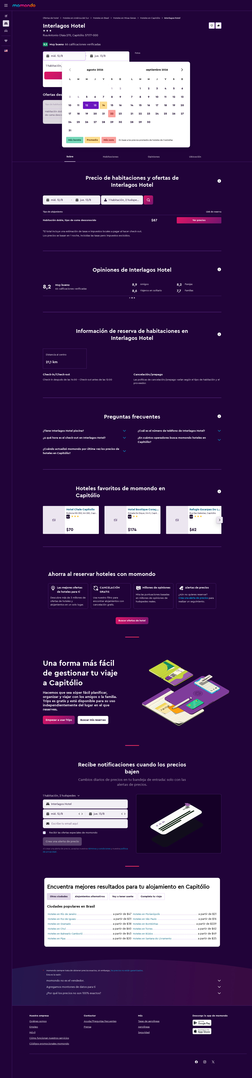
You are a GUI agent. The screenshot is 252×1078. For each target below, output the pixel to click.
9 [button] (120, 96)
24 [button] (69, 122)
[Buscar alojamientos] (5, 23)
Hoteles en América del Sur (76, 18)
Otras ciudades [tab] (59, 896)
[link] (132, 620)
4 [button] (78, 96)
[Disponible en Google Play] (201, 1023)
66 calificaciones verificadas (83, 44)
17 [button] (70, 113)
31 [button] (70, 130)
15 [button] (112, 105)
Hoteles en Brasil (101, 18)
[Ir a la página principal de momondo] (24, 5)
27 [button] (95, 122)
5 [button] (87, 96)
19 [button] (86, 113)
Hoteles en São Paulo (145, 919)
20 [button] (95, 113)
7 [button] (103, 96)
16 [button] (120, 105)
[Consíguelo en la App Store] (201, 1031)
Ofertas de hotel (51, 18)
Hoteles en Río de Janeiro (62, 914)
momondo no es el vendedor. (133, 981)
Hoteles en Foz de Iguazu (62, 919)
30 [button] (120, 122)
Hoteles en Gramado (59, 924)
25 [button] (78, 122)
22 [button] (111, 113)
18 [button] (78, 113)
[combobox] (89, 804)
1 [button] (111, 88)
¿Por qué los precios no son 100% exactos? (133, 993)
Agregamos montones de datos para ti (133, 987)
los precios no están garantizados (127, 970)
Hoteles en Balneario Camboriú (65, 934)
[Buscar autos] (5, 30)
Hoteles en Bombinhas (145, 924)
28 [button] (103, 122)
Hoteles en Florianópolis (146, 914)
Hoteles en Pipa (56, 938)
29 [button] (111, 122)
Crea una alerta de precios (193, 598)
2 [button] (120, 88)
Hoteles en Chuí (57, 929)
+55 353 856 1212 (53, 39)
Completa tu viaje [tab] (151, 896)
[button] (6, 5)
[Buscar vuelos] (5, 16)
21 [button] (103, 113)
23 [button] (120, 113)
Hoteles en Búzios (143, 934)
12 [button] (86, 105)
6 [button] (95, 96)
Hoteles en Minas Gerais (124, 18)
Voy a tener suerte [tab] (122, 896)
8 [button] (112, 96)
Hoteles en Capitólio (150, 18)
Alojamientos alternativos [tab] (90, 896)
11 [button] (78, 105)
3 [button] (70, 96)
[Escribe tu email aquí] (89, 823)
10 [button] (69, 105)
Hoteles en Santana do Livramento (152, 938)
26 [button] (86, 122)
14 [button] (103, 105)
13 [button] (95, 105)
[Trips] (5, 40)
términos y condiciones (99, 849)
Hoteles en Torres (142, 929)
